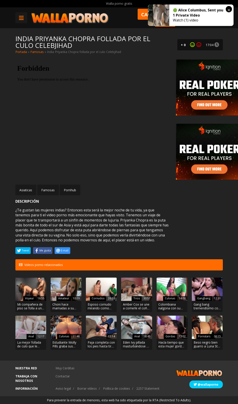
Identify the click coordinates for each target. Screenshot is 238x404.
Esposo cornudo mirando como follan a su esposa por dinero (101, 306)
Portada (21, 52)
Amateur (63, 298)
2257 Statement (147, 388)
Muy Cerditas (65, 368)
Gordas (170, 336)
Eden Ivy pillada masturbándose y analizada (135, 344)
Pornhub (70, 190)
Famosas (37, 52)
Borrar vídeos (87, 388)
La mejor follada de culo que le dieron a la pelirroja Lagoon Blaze (29, 344)
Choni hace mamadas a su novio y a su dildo (65, 306)
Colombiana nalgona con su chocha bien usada (171, 306)
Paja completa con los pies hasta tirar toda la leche (101, 344)
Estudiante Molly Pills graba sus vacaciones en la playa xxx (64, 344)
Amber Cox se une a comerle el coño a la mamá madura (136, 306)
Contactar (63, 376)
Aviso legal (63, 388)
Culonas (170, 298)
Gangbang (203, 298)
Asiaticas (25, 190)
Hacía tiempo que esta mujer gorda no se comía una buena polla (171, 344)
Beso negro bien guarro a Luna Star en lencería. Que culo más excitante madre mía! (207, 344)
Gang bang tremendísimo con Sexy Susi (207, 306)
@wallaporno (206, 384)
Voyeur (29, 298)
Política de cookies (116, 388)
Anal (31, 336)
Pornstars (204, 336)
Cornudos (98, 298)
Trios (136, 298)
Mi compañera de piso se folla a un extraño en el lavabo (30, 306)
